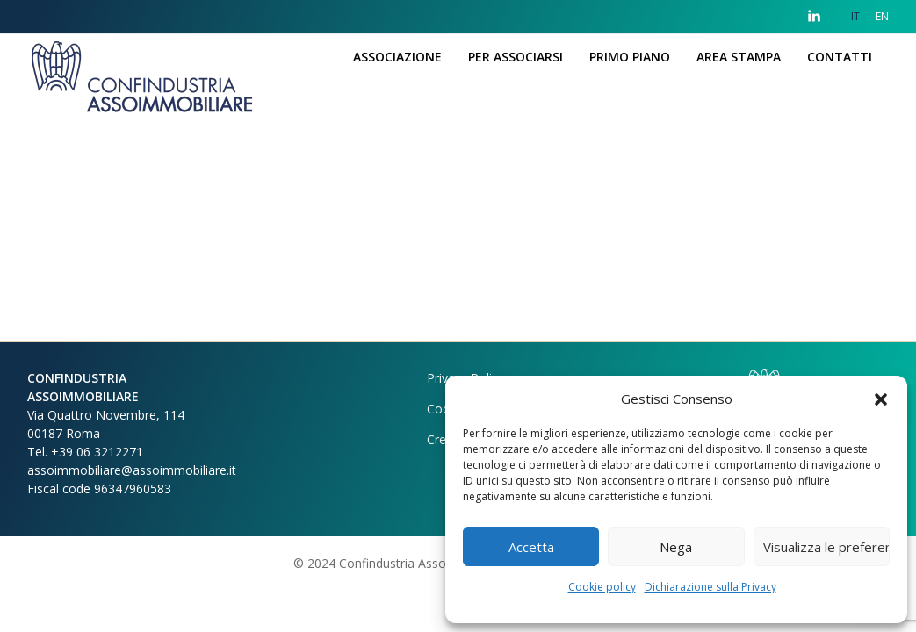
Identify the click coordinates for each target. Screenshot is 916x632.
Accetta (531, 547)
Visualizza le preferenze (826, 547)
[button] (881, 398)
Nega (676, 547)
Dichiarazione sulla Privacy (710, 586)
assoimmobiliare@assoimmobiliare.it (131, 470)
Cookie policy (602, 586)
